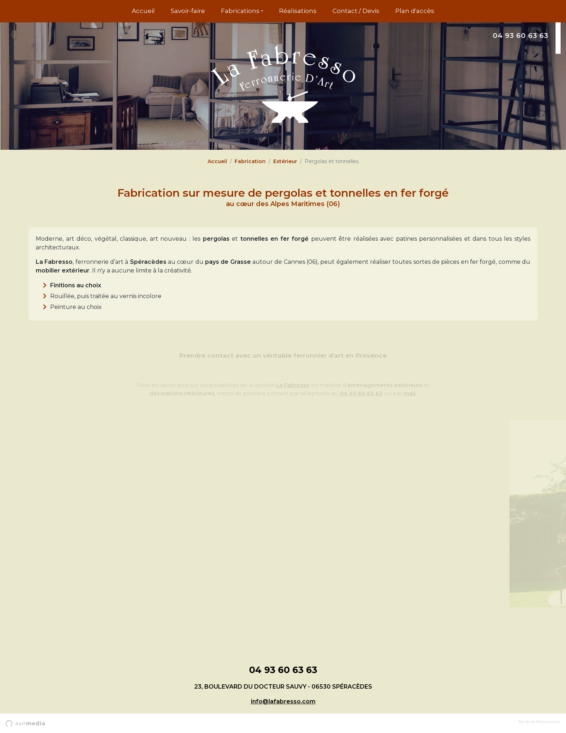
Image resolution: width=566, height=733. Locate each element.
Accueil (143, 10)
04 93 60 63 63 (520, 35)
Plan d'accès (414, 10)
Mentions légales (548, 722)
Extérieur (285, 161)
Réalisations (298, 10)
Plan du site (526, 722)
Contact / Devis (355, 10)
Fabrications (240, 10)
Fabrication (250, 161)
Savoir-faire (188, 10)
